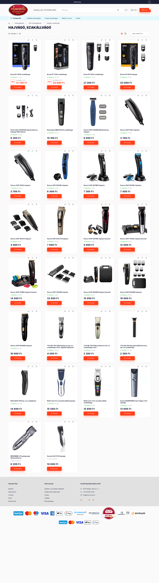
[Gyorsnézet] (37, 40)
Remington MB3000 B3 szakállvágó (60, 130)
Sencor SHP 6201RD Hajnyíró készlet (97, 239)
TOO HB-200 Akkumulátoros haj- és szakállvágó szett (97, 346)
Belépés (11, 489)
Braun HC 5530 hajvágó (128, 74)
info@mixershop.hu (89, 495)
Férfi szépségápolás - (35, 23)
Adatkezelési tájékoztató (52, 492)
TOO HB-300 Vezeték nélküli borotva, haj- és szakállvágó (133, 346)
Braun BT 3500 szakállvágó (20, 74)
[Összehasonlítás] (28, 40)
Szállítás (47, 498)
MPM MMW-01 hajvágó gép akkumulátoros (20, 457)
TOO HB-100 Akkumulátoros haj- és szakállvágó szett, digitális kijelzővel (60, 346)
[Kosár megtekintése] (145, 10)
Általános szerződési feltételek (54, 489)
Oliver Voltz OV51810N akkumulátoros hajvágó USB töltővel (24, 131)
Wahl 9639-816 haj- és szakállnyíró (23, 401)
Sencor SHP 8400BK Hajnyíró (131, 292)
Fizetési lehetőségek (51, 18)
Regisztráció (12, 492)
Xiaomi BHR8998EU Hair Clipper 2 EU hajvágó (133, 402)
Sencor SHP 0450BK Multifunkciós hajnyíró (96, 131)
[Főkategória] (9, 23)
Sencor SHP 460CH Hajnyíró (20, 239)
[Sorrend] (140, 34)
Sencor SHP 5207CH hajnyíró (57, 239)
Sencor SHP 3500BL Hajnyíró (57, 185)
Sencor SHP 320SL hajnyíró (20, 185)
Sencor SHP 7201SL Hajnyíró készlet (133, 239)
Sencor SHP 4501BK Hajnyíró (94, 185)
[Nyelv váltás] (126, 10)
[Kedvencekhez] (32, 40)
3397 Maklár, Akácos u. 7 (91, 489)
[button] (15, 18)
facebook (81, 500)
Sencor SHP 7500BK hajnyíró (57, 292)
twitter (85, 500)
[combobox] (90, 10)
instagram (93, 500)
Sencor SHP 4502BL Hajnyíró (130, 185)
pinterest (89, 500)
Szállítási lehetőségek (34, 18)
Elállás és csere (67, 18)
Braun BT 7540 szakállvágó (57, 74)
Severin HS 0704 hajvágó (56, 456)
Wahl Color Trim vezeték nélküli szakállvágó (95, 402)
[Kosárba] (17, 87)
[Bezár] (149, 2)
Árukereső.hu (80, 514)
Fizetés (46, 495)
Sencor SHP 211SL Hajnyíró (130, 130)
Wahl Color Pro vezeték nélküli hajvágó (61, 401)
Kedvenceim (12, 501)
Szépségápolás (19, 23)
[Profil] (134, 10)
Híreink (78, 18)
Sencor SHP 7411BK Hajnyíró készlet (23, 292)
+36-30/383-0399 (50, 10)
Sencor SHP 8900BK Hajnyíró (21, 345)
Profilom (11, 495)
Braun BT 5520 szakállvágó (93, 74)
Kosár (10, 498)
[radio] (125, 33)
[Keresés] (118, 10)
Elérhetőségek (49, 501)
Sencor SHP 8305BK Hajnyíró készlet (97, 292)
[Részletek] (17, 469)
